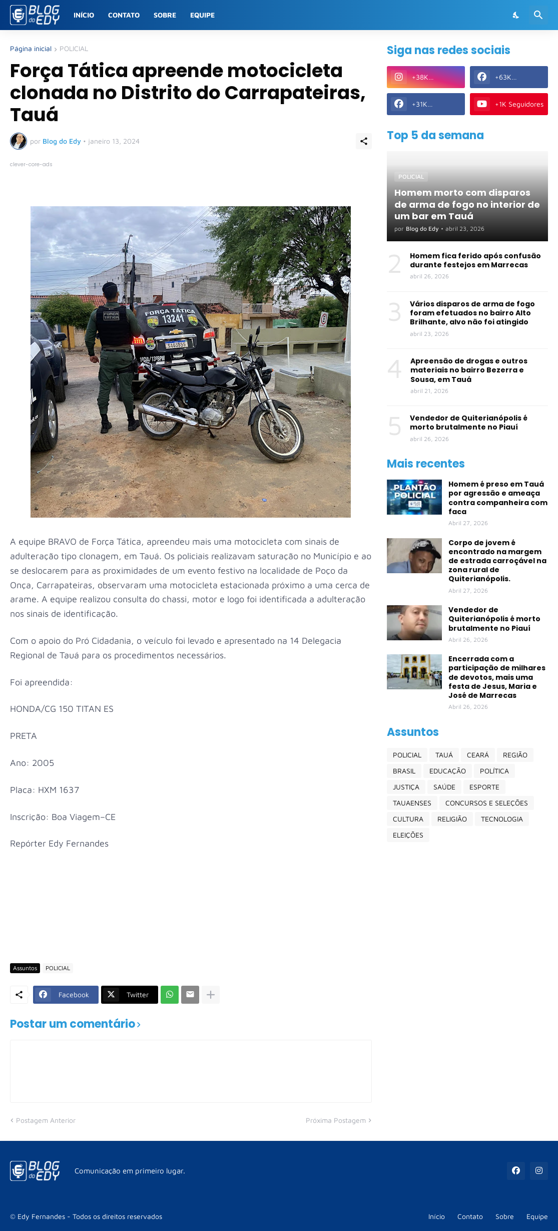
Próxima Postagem (336, 1120)
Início (84, 15)
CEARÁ (478, 754)
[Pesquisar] (538, 15)
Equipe (202, 15)
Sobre (165, 15)
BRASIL (404, 770)
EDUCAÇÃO (447, 770)
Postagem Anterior (46, 1120)
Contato (124, 15)
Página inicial (31, 49)
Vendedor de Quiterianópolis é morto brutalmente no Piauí (468, 423)
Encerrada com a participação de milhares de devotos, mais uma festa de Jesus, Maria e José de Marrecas (496, 677)
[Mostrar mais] (211, 995)
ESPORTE (484, 786)
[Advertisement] (192, 925)
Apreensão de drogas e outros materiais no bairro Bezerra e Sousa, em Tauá (468, 370)
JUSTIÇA (406, 786)
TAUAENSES (412, 802)
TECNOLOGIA (502, 818)
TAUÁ (444, 754)
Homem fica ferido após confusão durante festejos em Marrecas (475, 260)
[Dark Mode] (516, 15)
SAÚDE (444, 786)
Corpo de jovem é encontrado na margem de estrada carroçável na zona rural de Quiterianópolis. (497, 561)
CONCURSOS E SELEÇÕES (486, 802)
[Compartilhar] (364, 141)
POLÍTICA (494, 770)
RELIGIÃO (452, 818)
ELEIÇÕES (408, 835)
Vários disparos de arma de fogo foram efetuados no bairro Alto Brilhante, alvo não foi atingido (472, 313)
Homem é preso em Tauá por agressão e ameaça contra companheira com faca (497, 498)
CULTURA (408, 818)
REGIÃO (515, 754)
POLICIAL (74, 49)
